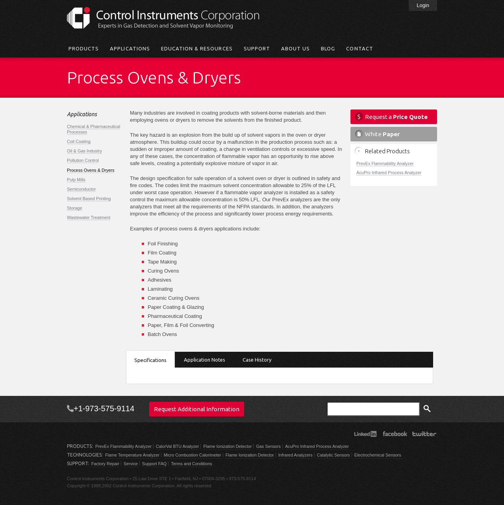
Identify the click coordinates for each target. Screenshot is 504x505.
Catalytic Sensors (333, 455)
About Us (295, 48)
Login (423, 5)
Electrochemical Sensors (377, 455)
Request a (396, 116)
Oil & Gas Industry (84, 151)
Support (257, 48)
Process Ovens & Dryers (90, 170)
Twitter (424, 433)
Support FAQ (154, 463)
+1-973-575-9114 (104, 408)
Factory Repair (105, 463)
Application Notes (204, 359)
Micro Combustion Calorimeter (192, 455)
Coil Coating (79, 141)
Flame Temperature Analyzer (132, 455)
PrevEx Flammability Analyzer (385, 163)
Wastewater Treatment (88, 217)
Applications (130, 48)
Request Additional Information (196, 409)
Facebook (395, 433)
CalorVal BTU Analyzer (177, 446)
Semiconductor (81, 189)
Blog (328, 48)
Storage (74, 208)
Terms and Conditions (191, 463)
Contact (359, 48)
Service (131, 463)
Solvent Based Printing (89, 198)
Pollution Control (83, 160)
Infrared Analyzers (295, 455)
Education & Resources (197, 48)
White (382, 134)
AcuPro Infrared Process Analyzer (388, 172)
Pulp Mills (76, 179)
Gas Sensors (268, 446)
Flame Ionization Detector (227, 446)
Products (84, 48)
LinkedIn (365, 433)
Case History (257, 359)
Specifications (150, 360)
